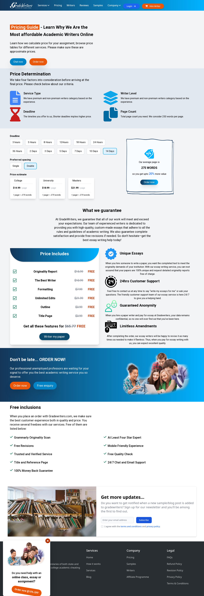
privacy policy (153, 526)
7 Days (78, 151)
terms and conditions (131, 526)
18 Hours (81, 142)
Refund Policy (174, 564)
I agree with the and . (132, 526)
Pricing (130, 557)
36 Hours (17, 151)
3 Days (48, 151)
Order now (38, 61)
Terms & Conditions (178, 583)
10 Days (93, 151)
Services (90, 570)
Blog (88, 577)
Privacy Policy (174, 577)
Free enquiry (45, 385)
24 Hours (98, 142)
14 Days (110, 151)
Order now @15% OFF (26, 591)
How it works (93, 564)
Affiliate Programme (138, 577)
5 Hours (32, 142)
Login (131, 6)
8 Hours (48, 142)
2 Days (33, 151)
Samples (131, 564)
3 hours (16, 142)
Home (89, 557)
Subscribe (144, 520)
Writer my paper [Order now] (54, 336)
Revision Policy (175, 570)
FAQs (170, 557)
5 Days (63, 151)
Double (30, 166)
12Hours (64, 142)
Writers (131, 570)
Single (16, 166)
